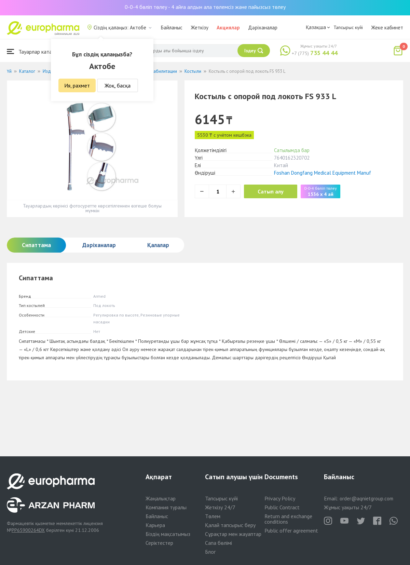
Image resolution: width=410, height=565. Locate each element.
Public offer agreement (291, 530)
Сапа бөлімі (218, 542)
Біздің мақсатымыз (168, 533)
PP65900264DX (28, 530)
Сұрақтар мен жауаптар (233, 533)
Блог (210, 551)
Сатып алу (271, 191)
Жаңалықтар (161, 498)
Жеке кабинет (387, 27)
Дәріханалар (262, 27)
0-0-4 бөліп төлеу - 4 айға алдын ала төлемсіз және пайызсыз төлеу (205, 6)
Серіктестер (159, 542)
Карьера (155, 525)
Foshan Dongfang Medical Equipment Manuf (322, 173)
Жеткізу (199, 27)
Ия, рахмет (77, 85)
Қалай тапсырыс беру (230, 525)
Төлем (212, 516)
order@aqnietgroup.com (366, 498)
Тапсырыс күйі (348, 27)
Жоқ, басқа (118, 85)
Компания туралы (166, 507)
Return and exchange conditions (288, 519)
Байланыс (171, 27)
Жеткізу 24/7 (220, 507)
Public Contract (282, 507)
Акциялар (228, 27)
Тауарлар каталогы (35, 51)
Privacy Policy (279, 498)
